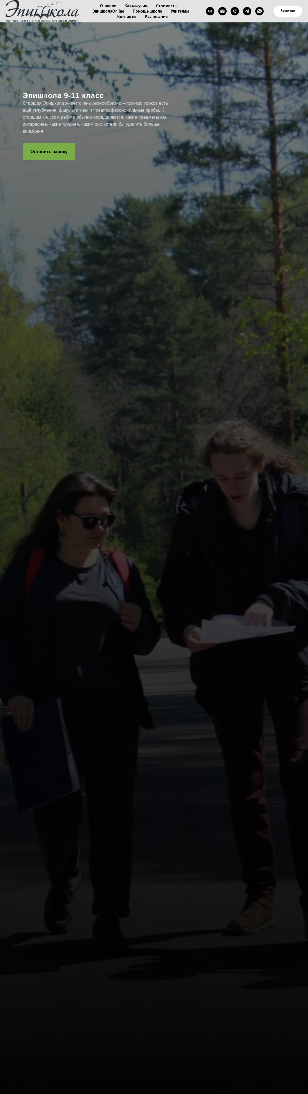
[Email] (222, 11)
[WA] (259, 11)
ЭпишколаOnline (108, 11)
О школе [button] (108, 6)
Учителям (180, 11)
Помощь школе (147, 11)
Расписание (156, 16)
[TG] (247, 11)
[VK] (210, 11)
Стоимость (166, 6)
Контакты (126, 16)
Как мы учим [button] (136, 6)
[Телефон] (235, 11)
